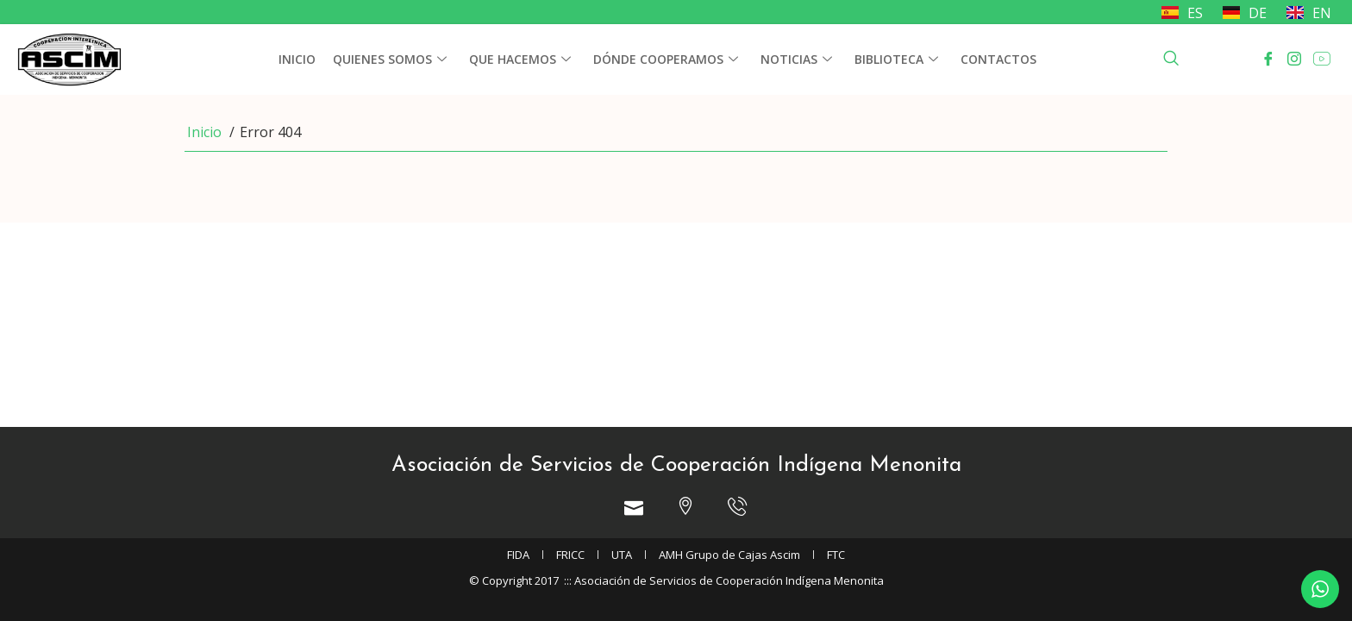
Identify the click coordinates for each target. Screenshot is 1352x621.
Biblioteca (896, 59)
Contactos (998, 59)
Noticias (796, 59)
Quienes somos (390, 59)
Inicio (297, 59)
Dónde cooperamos (665, 59)
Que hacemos (520, 59)
